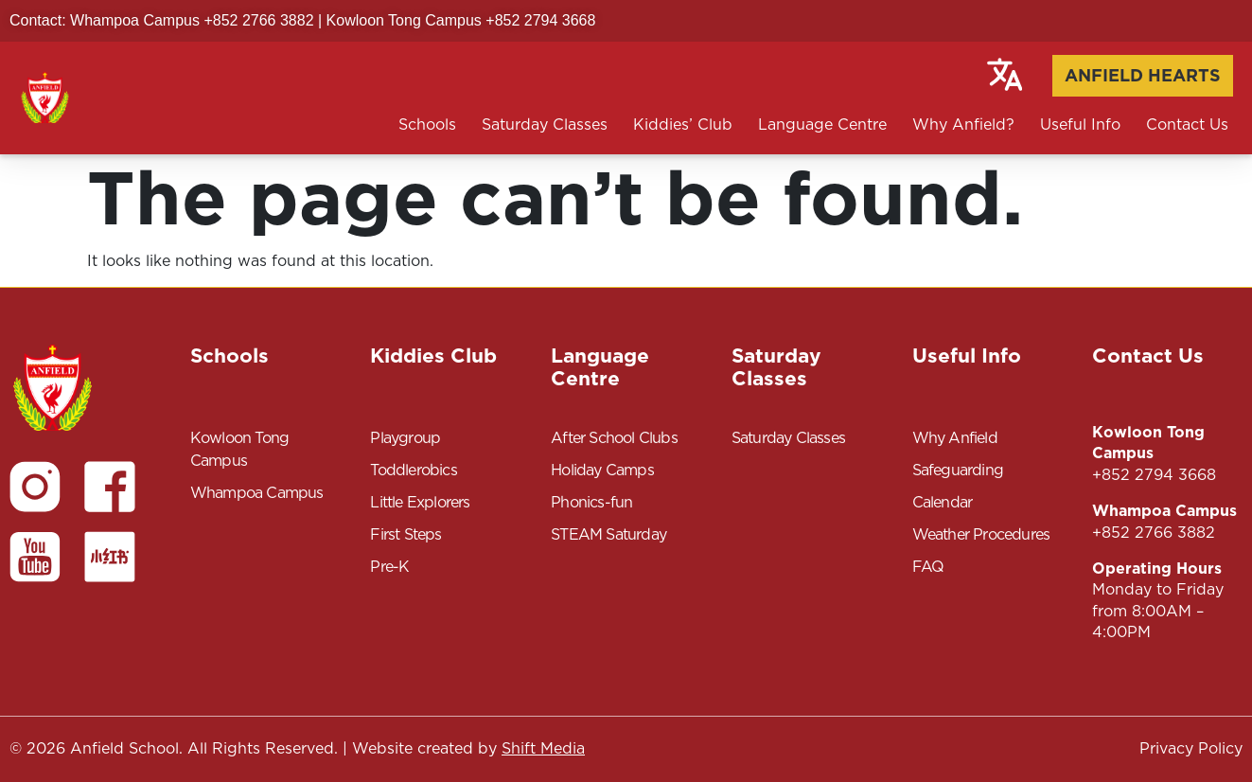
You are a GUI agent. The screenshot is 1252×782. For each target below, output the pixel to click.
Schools (427, 124)
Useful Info (1080, 124)
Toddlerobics (413, 470)
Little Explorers (419, 502)
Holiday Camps (602, 470)
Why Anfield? (963, 124)
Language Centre (822, 124)
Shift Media (543, 748)
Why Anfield (954, 438)
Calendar (942, 502)
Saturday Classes (545, 124)
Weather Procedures (981, 534)
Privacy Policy (1191, 748)
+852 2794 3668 (1154, 475)
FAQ (928, 567)
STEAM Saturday (608, 534)
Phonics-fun (591, 502)
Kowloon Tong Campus (239, 449)
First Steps (405, 534)
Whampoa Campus (257, 493)
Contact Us (1187, 124)
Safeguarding (957, 470)
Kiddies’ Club (682, 124)
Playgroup (405, 438)
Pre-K (389, 567)
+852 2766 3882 (1153, 533)
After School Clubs (614, 438)
